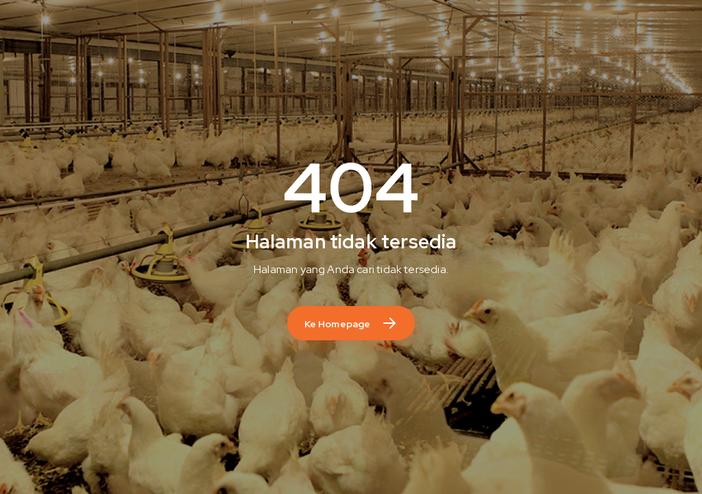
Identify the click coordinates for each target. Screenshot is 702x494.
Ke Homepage (337, 324)
